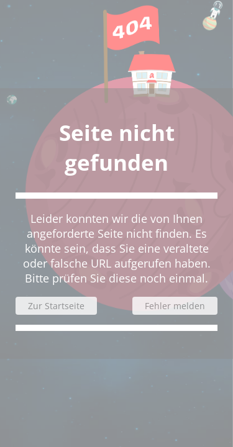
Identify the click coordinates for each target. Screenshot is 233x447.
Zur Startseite (56, 306)
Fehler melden (175, 306)
